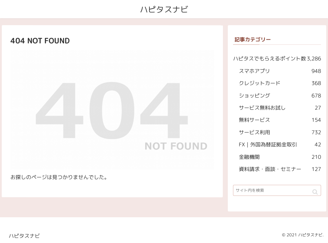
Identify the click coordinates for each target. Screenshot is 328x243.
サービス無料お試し (280, 108)
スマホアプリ (280, 71)
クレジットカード (280, 83)
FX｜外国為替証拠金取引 (280, 145)
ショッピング (280, 95)
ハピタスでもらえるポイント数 (277, 59)
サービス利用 (280, 132)
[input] (277, 190)
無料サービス (280, 120)
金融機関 (280, 157)
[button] (315, 192)
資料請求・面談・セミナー (280, 169)
